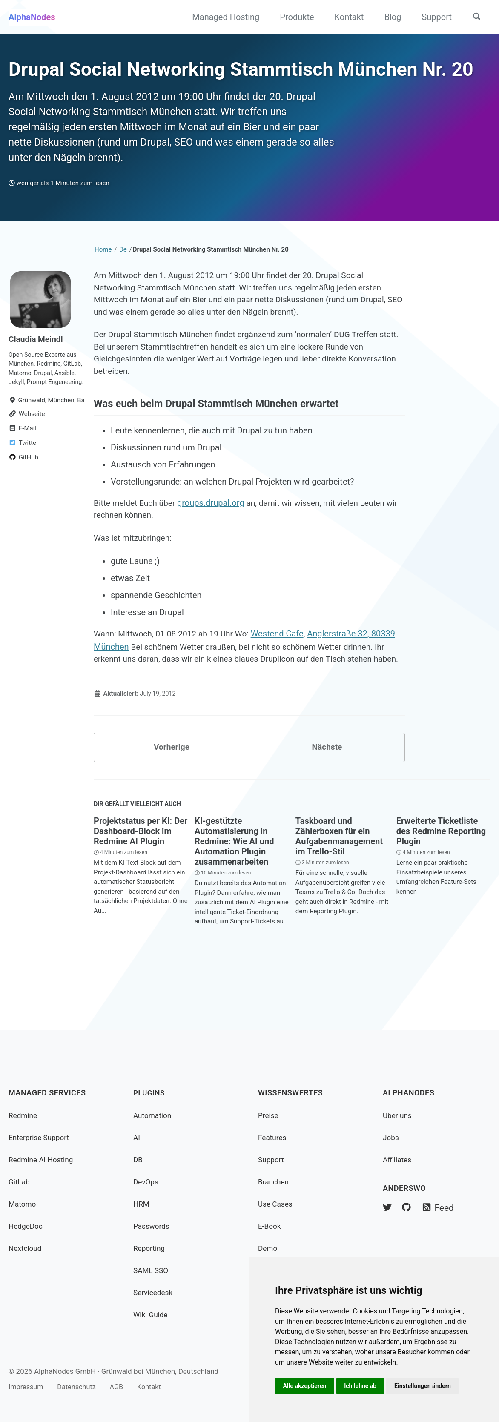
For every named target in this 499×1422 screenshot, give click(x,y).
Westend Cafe (284, 670)
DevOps (146, 1181)
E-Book (270, 1225)
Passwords (152, 1225)
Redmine (23, 1115)
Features (273, 1137)
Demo (268, 1248)
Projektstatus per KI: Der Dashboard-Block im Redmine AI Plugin (140, 884)
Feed (440, 1208)
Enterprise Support (40, 1137)
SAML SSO (151, 1270)
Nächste (327, 798)
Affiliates (398, 1159)
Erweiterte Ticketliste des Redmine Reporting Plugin (441, 884)
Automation (153, 1115)
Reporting (149, 1248)
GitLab (20, 1181)
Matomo (23, 1203)
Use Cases (276, 1203)
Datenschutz (80, 1386)
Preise (268, 1115)
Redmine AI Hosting (42, 1159)
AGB (122, 1386)
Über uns (398, 1115)
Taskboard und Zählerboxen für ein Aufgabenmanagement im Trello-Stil (339, 889)
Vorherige (171, 798)
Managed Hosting (222, 17)
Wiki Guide (151, 1314)
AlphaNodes (32, 17)
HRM (141, 1203)
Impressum (27, 1386)
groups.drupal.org (215, 538)
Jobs (391, 1137)
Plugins (149, 1092)
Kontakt (346, 17)
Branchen (274, 1181)
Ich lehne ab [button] (362, 1385)
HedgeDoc (26, 1225)
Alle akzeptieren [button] (305, 1385)
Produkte (294, 17)
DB (138, 1159)
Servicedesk (154, 1292)
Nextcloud (26, 1248)
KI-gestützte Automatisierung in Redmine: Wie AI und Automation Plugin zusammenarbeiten (234, 894)
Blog (389, 17)
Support (434, 17)
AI (137, 1137)
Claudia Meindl (37, 366)
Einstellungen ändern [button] (426, 1385)
